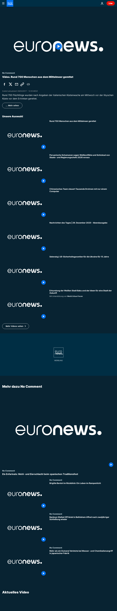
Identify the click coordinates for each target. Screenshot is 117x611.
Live (111, 3)
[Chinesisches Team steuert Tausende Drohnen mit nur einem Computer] (82, 203)
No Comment (8, 470)
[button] (15, 326)
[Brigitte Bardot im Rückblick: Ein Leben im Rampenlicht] (82, 495)
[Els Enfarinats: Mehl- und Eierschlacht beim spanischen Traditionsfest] (58, 474)
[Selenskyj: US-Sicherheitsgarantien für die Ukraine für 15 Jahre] (82, 271)
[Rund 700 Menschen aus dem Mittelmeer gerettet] (82, 135)
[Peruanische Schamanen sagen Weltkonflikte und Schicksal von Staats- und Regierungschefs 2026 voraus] (82, 169)
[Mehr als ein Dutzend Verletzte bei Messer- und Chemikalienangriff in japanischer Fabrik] (82, 563)
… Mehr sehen (12, 105)
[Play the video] (58, 46)
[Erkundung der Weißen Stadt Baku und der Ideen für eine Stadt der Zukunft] (82, 305)
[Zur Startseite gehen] (10, 3)
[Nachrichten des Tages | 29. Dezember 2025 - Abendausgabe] (82, 237)
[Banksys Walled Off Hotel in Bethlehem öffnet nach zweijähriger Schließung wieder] (82, 529)
